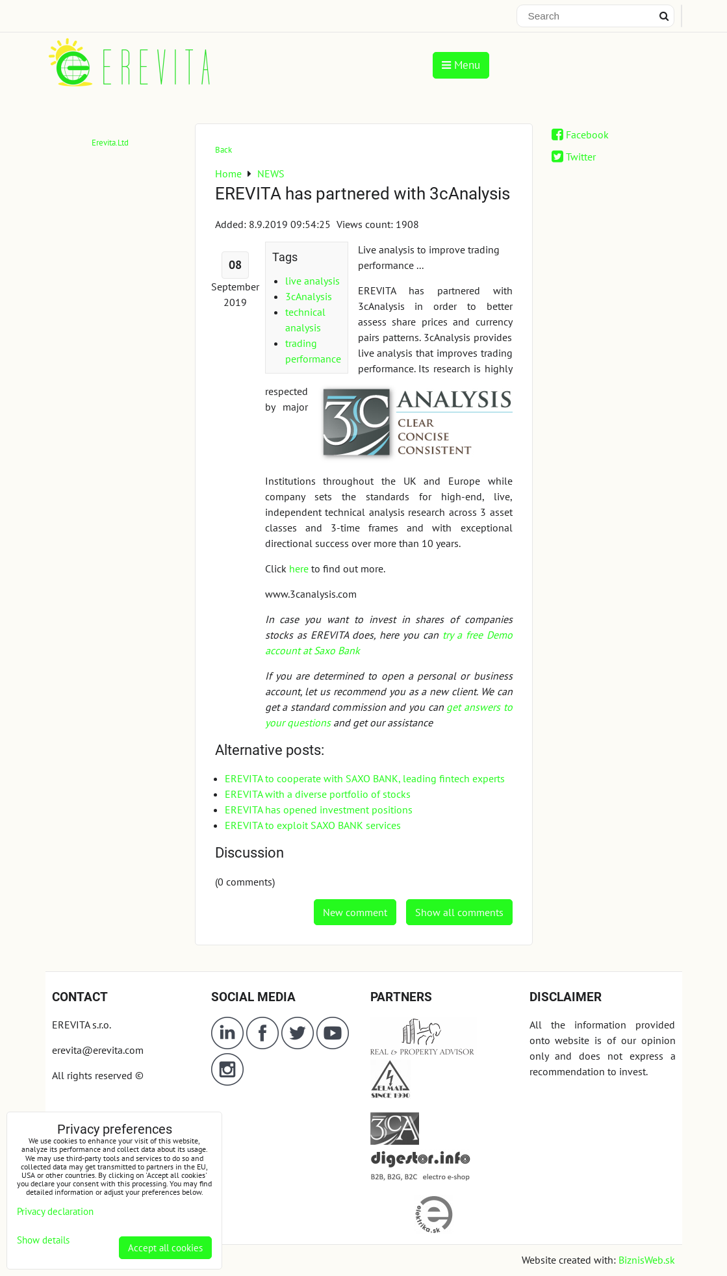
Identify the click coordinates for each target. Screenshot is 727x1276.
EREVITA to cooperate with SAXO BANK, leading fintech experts (365, 778)
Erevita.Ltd (110, 142)
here (299, 568)
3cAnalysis (308, 296)
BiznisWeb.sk (647, 1259)
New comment (355, 912)
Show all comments (459, 912)
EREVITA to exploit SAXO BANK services (313, 825)
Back (223, 149)
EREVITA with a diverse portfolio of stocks (318, 793)
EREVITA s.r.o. (81, 1024)
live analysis (312, 280)
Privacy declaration (55, 1211)
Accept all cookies (165, 1248)
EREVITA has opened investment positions (319, 809)
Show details (43, 1240)
